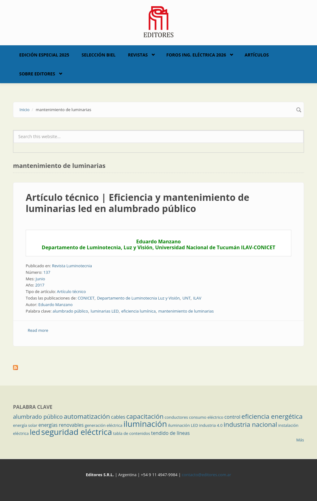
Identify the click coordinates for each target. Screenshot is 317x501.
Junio (40, 279)
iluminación (145, 423)
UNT (186, 298)
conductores (176, 417)
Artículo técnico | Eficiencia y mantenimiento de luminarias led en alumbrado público (137, 203)
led (35, 432)
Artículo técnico (71, 291)
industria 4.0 (211, 425)
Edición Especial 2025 (44, 55)
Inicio (24, 109)
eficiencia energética (272, 416)
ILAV (197, 298)
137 (46, 272)
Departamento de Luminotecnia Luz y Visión (138, 298)
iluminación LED (183, 425)
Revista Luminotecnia (72, 266)
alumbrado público (70, 311)
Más (300, 440)
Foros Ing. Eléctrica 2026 (196, 55)
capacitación (144, 416)
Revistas (138, 55)
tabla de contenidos (131, 433)
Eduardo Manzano (55, 304)
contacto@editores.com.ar (206, 474)
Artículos (257, 55)
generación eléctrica (104, 425)
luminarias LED (105, 311)
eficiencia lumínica (138, 311)
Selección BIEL (99, 55)
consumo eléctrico (206, 417)
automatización (87, 416)
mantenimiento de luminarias (186, 311)
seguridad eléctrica (76, 431)
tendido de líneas (170, 433)
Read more (38, 330)
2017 (40, 285)
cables (118, 416)
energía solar (25, 425)
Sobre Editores (37, 74)
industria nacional (250, 424)
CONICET (86, 298)
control (232, 416)
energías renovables (61, 425)
